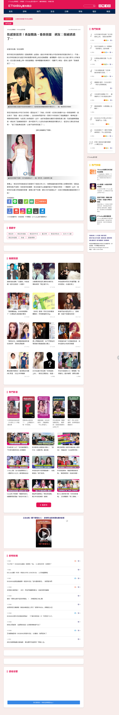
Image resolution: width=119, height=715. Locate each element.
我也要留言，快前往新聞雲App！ (43, 702)
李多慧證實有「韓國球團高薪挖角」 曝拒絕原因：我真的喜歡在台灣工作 (68, 473)
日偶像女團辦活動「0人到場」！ (103, 59)
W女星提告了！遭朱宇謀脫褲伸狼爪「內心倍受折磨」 (103, 131)
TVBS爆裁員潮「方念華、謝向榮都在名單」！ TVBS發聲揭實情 (103, 71)
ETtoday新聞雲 (13, 1)
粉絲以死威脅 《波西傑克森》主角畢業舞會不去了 (23, 625)
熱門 (38, 11)
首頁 (11, 11)
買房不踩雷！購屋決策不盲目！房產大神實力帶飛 (104, 199)
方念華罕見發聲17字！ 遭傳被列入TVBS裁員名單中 (103, 95)
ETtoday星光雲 (20, 6)
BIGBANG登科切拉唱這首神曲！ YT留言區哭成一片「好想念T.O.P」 (30, 616)
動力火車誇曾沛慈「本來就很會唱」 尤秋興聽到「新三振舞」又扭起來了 (68, 496)
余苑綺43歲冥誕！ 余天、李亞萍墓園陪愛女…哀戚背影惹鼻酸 (28, 590)
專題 (108, 11)
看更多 (45, 505)
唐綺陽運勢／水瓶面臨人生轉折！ (103, 107)
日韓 (66, 11)
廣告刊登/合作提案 (94, 238)
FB (106, 5)
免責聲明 (106, 240)
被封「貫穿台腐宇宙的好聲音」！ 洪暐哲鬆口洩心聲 (25, 599)
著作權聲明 (100, 240)
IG (109, 5)
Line (103, 5)
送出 (94, 6)
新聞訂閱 (51, 1)
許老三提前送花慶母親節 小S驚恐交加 (103, 143)
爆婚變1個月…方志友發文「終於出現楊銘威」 (103, 83)
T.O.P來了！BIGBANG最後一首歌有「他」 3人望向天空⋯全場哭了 (29, 564)
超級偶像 (31, 237)
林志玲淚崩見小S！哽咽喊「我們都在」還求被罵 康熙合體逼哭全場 (69, 373)
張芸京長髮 (21, 233)
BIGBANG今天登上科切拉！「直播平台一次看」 (103, 119)
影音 (52, 11)
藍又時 (44, 233)
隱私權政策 (92, 240)
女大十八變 (67, 233)
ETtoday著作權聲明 (39, 217)
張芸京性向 (55, 233)
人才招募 (97, 235)
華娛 (80, 11)
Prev (10, 409)
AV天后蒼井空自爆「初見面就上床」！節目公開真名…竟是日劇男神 (44, 373)
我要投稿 (91, 235)
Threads (100, 5)
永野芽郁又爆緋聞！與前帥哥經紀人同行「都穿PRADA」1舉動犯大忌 (30, 607)
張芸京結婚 (12, 237)
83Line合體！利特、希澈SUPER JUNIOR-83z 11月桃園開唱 (27, 572)
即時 (24, 11)
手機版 (22, 1)
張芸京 (10, 233)
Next (77, 409)
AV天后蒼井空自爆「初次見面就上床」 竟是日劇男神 (103, 35)
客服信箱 (103, 238)
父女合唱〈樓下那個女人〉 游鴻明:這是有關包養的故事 (43, 518)
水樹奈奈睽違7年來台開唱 (24, 19)
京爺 (22, 237)
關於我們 (103, 235)
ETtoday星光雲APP (31, 1)
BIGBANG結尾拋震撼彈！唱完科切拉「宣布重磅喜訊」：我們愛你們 (29, 581)
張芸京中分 (34, 233)
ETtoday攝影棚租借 (104, 216)
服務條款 (109, 238)
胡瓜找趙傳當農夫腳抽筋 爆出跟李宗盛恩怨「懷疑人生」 (26, 642)
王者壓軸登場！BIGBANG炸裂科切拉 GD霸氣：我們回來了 (27, 633)
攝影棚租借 (43, 1)
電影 (94, 11)
